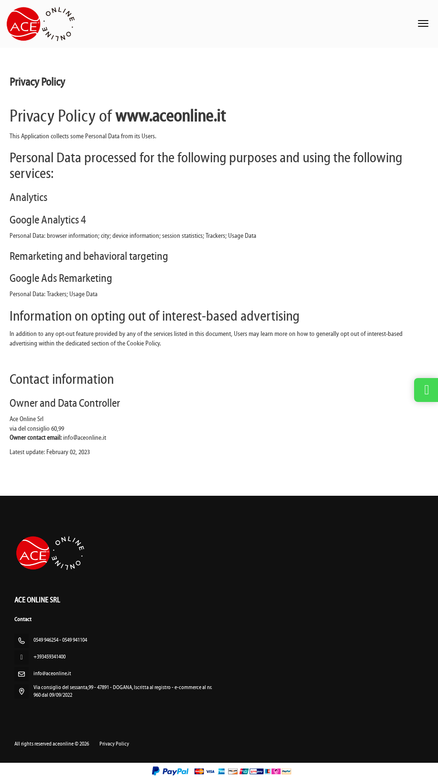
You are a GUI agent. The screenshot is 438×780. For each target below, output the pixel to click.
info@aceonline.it (52, 674)
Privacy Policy (114, 744)
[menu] (423, 23)
